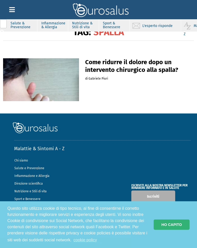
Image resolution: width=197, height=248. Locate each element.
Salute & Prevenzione (21, 25)
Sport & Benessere (111, 25)
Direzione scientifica (28, 183)
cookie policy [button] (85, 240)
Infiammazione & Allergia (53, 25)
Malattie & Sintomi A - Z (39, 148)
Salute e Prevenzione (29, 168)
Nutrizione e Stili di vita (30, 191)
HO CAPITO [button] (171, 225)
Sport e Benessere (27, 199)
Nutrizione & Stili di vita (82, 25)
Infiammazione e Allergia (32, 176)
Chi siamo (21, 160)
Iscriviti (153, 196)
